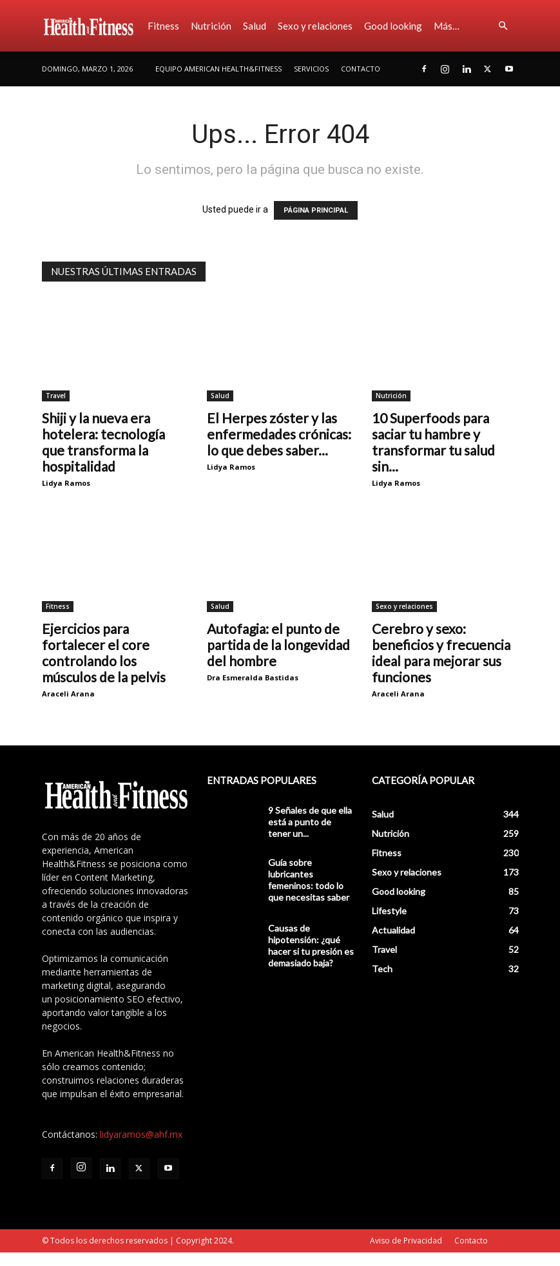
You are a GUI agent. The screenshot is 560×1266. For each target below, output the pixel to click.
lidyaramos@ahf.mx (141, 1134)
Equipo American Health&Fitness (218, 68)
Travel (56, 395)
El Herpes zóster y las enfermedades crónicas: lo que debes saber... (279, 434)
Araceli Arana (68, 693)
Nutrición (211, 26)
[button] (503, 26)
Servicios (311, 68)
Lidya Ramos (66, 483)
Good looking (393, 26)
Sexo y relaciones (315, 26)
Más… (446, 26)
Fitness (163, 26)
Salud (254, 26)
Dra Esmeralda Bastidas (252, 677)
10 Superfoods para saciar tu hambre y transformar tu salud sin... (433, 442)
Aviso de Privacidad (406, 1240)
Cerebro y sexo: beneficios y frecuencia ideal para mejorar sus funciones (441, 652)
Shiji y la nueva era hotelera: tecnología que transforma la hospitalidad (103, 442)
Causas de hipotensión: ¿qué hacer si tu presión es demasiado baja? (311, 945)
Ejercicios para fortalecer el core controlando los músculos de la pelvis (104, 652)
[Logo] (92, 26)
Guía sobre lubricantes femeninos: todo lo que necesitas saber (308, 880)
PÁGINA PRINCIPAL (316, 210)
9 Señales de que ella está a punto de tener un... (310, 822)
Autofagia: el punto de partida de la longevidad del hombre (278, 644)
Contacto (360, 68)
